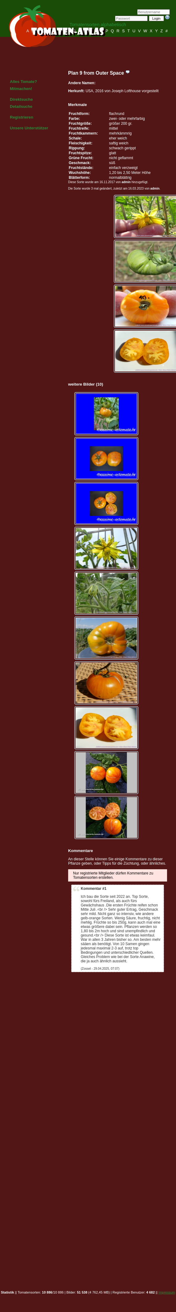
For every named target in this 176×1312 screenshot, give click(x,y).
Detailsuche (21, 106)
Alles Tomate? (23, 81)
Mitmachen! (21, 88)
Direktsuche (21, 99)
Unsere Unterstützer (29, 128)
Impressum (166, 1292)
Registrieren (21, 117)
